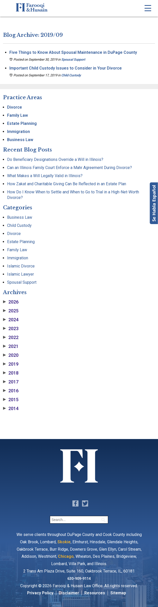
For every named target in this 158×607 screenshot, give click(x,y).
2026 (10, 302)
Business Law (20, 139)
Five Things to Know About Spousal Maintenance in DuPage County (73, 52)
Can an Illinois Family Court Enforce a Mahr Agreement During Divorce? (69, 167)
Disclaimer (69, 593)
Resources (94, 593)
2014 (10, 408)
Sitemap (118, 593)
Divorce (14, 107)
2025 (10, 310)
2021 (10, 346)
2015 (10, 399)
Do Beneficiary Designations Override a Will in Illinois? (55, 159)
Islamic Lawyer (20, 274)
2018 (10, 373)
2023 (10, 328)
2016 (10, 390)
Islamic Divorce (21, 266)
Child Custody (71, 75)
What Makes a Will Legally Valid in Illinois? (45, 175)
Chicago (66, 556)
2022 (10, 337)
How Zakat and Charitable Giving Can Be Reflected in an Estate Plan (66, 183)
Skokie (64, 541)
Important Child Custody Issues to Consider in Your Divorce (65, 68)
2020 (10, 355)
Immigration (18, 131)
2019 (10, 364)
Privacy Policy (40, 593)
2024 (10, 319)
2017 (10, 381)
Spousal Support (73, 59)
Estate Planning (22, 123)
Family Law (17, 115)
